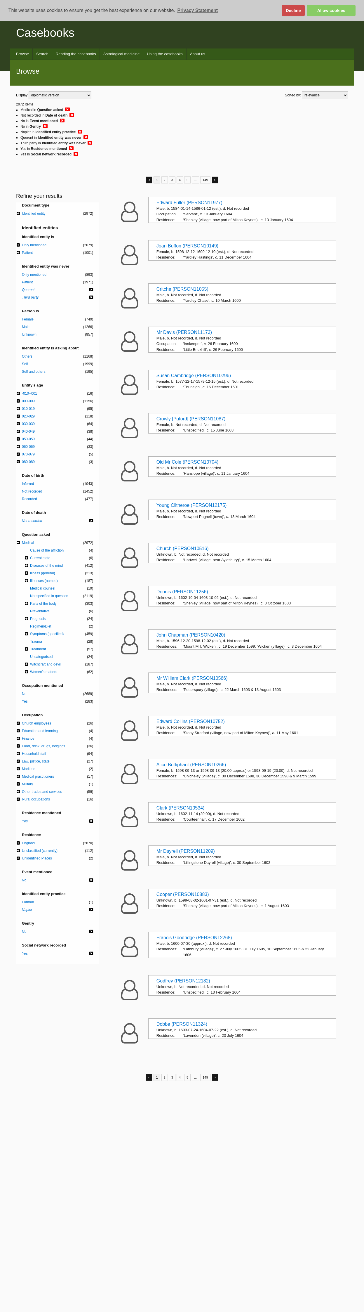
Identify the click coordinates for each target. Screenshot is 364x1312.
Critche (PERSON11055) (182, 289)
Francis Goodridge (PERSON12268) (194, 937)
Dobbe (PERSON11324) (181, 1024)
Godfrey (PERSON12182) (183, 980)
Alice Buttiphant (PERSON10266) (191, 764)
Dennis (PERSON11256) (182, 591)
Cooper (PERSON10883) (182, 894)
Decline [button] (293, 10)
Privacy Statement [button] (197, 10)
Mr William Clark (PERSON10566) (192, 678)
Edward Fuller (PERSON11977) (189, 202)
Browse (22, 54)
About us (197, 54)
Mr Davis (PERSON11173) (184, 332)
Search (42, 54)
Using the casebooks (164, 54)
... (195, 180)
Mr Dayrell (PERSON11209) (185, 851)
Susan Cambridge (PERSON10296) (193, 375)
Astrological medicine (121, 54)
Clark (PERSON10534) (180, 807)
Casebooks (45, 32)
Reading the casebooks (76, 54)
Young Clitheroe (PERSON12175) (191, 505)
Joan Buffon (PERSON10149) (187, 245)
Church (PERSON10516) (182, 548)
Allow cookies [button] (331, 10)
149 (205, 180)
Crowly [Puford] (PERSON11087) (191, 418)
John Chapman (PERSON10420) (190, 634)
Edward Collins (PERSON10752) (190, 721)
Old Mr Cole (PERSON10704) (187, 462)
